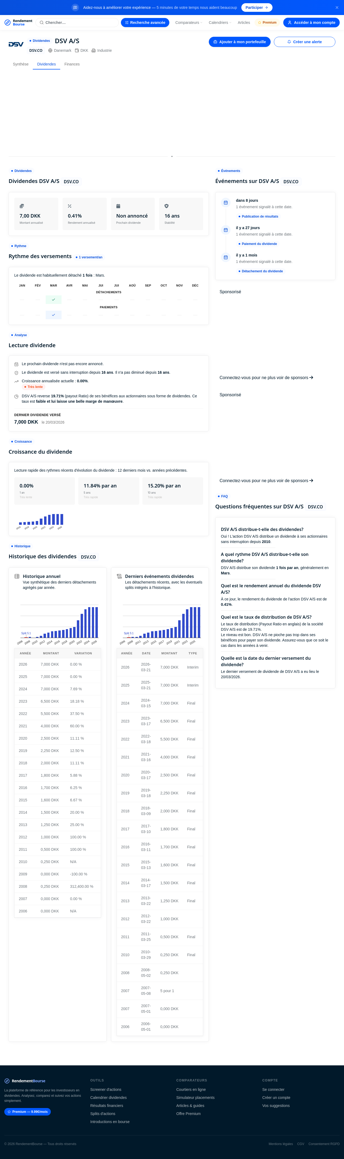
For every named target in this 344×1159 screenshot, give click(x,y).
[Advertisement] (172, 111)
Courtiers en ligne (191, 1089)
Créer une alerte (304, 42)
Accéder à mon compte (311, 22)
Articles (244, 22)
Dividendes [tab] (46, 64)
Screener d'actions (105, 1089)
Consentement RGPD (324, 1144)
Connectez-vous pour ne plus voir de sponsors (266, 377)
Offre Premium (188, 1114)
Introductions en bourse (110, 1122)
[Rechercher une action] (77, 22)
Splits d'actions (102, 1114)
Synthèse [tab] (20, 64)
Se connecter (273, 1089)
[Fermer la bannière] (337, 7)
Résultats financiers (106, 1105)
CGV (300, 1144)
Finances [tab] (72, 64)
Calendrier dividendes (108, 1097)
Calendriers (220, 22)
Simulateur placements (195, 1097)
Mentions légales (281, 1144)
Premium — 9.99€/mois (28, 1112)
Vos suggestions (276, 1105)
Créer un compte (276, 1097)
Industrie (101, 50)
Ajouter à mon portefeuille (239, 42)
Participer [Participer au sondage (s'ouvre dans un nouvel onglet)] (257, 7)
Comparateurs (189, 22)
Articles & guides (190, 1105)
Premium (267, 22)
